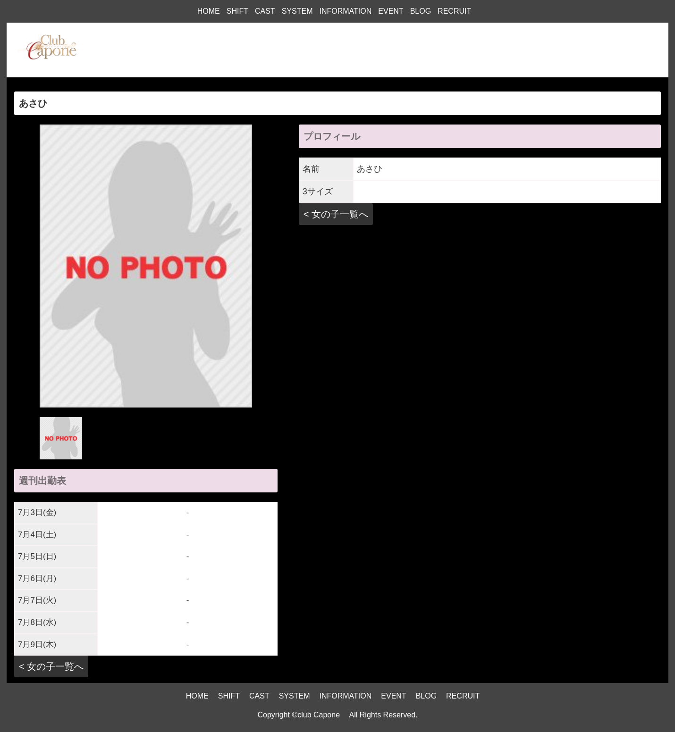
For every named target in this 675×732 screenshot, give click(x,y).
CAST (265, 11)
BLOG (420, 11)
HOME (208, 11)
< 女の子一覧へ (51, 666)
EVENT (390, 11)
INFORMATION (345, 11)
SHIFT (237, 11)
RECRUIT (454, 11)
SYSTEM (297, 11)
